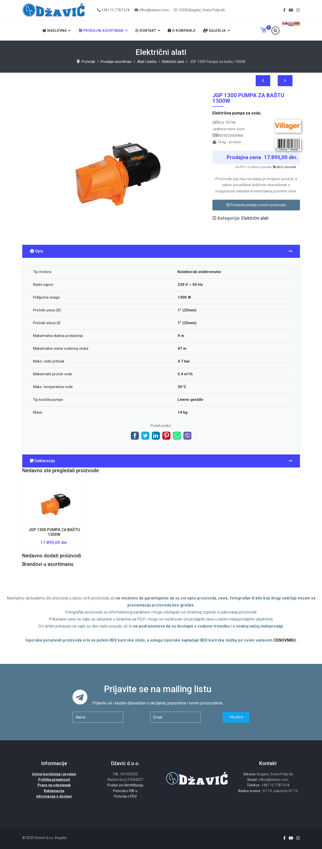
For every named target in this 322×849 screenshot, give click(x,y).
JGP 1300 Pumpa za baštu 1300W (54, 532)
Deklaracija (42, 460)
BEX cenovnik (286, 167)
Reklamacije (54, 791)
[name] (98, 717)
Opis (36, 251)
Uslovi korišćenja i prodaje (54, 774)
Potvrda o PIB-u (125, 791)
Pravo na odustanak (54, 785)
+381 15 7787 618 (115, 10)
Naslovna (54, 31)
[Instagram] (298, 10)
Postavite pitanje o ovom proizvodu (256, 205)
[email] (175, 717)
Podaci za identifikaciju (125, 785)
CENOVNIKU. (285, 640)
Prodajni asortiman (101, 31)
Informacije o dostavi (54, 796)
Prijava (236, 717)
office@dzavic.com (154, 10)
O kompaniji (182, 31)
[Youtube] (291, 10)
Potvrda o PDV (125, 796)
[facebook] (284, 10)
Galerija (214, 31)
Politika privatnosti (54, 780)
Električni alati (254, 218)
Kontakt (145, 31)
